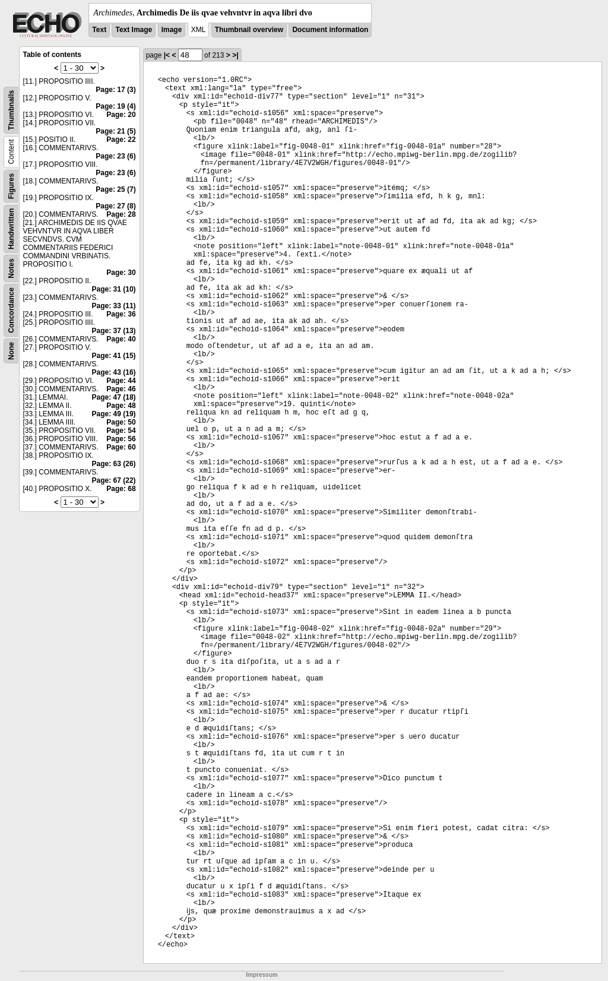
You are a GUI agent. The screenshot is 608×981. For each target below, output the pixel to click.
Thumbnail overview (249, 30)
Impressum (261, 974)
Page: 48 (120, 405)
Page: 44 (120, 380)
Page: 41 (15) (114, 356)
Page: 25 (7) (115, 189)
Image (172, 30)
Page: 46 (120, 389)
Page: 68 (120, 489)
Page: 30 (120, 272)
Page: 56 (120, 439)
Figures (11, 186)
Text (99, 30)
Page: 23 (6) (115, 156)
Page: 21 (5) (115, 131)
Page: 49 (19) (114, 414)
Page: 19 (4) (115, 106)
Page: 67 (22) (114, 480)
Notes (11, 268)
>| (235, 55)
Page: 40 (120, 339)
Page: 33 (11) (114, 306)
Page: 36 (120, 314)
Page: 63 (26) (114, 464)
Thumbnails (11, 110)
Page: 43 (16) (114, 372)
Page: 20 (120, 114)
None (11, 351)
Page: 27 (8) (115, 206)
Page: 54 (120, 430)
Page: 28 (120, 214)
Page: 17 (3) (115, 90)
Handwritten (11, 228)
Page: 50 (120, 422)
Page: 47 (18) (114, 397)
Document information (330, 30)
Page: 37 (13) (114, 331)
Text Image (133, 30)
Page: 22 (120, 139)
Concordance (11, 310)
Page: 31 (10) (114, 289)
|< (167, 55)
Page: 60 (120, 447)
